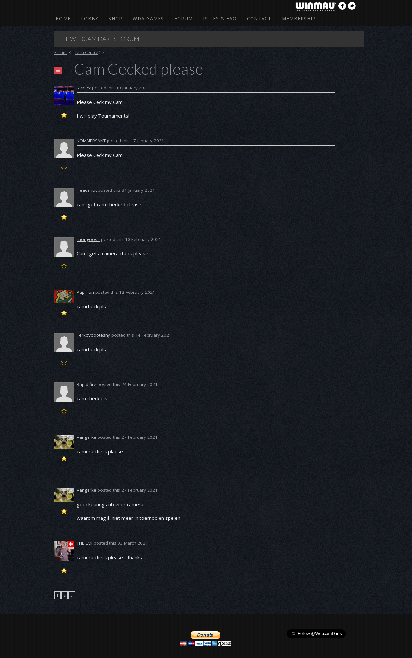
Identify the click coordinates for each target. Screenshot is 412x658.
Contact (259, 18)
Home (63, 18)
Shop (115, 18)
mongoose (88, 239)
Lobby (89, 18)
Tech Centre (86, 52)
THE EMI (84, 543)
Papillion (85, 292)
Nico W (84, 88)
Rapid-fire (86, 384)
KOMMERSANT (91, 141)
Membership (299, 18)
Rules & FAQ (220, 18)
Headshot (87, 190)
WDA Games (148, 18)
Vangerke (86, 437)
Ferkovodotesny (93, 335)
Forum (183, 18)
